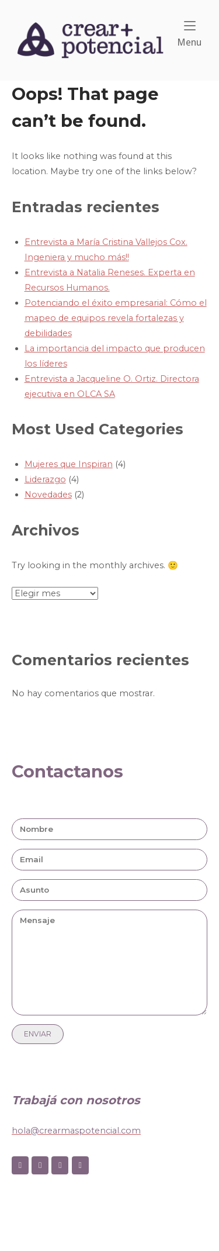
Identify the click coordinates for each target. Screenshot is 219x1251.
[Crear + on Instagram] (40, 1165)
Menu (189, 34)
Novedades (48, 494)
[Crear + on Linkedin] (59, 1165)
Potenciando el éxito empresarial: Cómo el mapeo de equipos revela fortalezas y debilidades (116, 318)
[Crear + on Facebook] (20, 1165)
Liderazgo (45, 479)
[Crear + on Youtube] (80, 1165)
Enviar (37, 1033)
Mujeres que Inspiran (69, 464)
